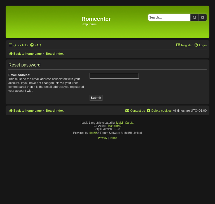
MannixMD (114, 125)
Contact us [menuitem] (135, 110)
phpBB (93, 132)
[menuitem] (35, 45)
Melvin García (125, 122)
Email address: (19, 75)
